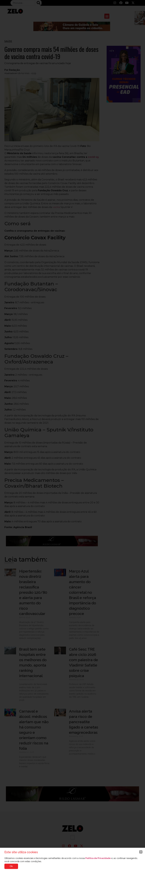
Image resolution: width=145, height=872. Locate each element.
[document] (72, 436)
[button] (141, 852)
